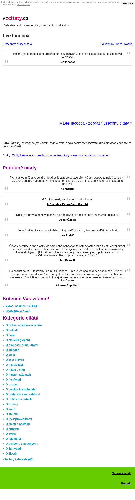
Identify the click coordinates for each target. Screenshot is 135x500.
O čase (10, 335)
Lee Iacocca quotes (49, 155)
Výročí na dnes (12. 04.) (21, 306)
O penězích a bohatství (21, 389)
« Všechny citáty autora (17, 43)
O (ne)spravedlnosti (19, 419)
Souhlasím (107, 43)
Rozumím (128, 3)
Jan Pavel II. (67, 260)
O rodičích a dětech (19, 399)
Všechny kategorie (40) (18, 459)
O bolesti (12, 330)
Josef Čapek (67, 219)
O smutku (12, 414)
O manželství (14, 364)
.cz (16, 18)
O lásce (11, 354)
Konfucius (67, 188)
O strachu (12, 428)
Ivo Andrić (67, 235)
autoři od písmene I (97, 155)
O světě (11, 433)
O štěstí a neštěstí (18, 423)
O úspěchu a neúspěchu (22, 443)
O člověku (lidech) (18, 340)
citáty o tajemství (73, 155)
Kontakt (126, 483)
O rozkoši (12, 404)
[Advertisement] (67, 93)
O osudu (11, 384)
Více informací (23, 4)
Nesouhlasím (124, 43)
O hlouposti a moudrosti (22, 344)
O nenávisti (13, 379)
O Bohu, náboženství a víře (24, 325)
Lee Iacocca (68, 61)
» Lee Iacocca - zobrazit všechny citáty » (95, 123)
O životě (11, 453)
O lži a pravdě (15, 359)
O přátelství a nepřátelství (23, 394)
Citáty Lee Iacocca (23, 155)
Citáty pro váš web (18, 310)
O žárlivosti (13, 448)
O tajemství (13, 438)
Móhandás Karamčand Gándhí (67, 204)
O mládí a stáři (15, 369)
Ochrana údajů (121, 473)
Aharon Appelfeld (67, 285)
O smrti (10, 409)
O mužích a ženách (18, 374)
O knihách (12, 349)
